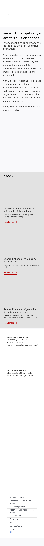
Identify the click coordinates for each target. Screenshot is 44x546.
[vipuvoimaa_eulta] (17, 474)
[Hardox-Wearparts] (10, 22)
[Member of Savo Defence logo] (13, 355)
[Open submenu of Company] (33, 519)
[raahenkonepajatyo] (22, 6)
